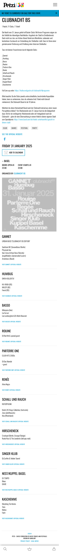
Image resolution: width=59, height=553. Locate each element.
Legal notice (35, 541)
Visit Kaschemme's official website (13, 518)
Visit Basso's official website (11, 321)
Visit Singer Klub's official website (13, 464)
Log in (29, 533)
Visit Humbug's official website (12, 296)
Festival (24, 128)
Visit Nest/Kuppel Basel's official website (15, 490)
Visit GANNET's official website (11, 264)
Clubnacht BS (19, 173)
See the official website (12, 134)
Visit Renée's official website (11, 390)
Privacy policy (25, 541)
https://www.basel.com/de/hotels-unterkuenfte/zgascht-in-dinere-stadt (28, 121)
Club (5, 128)
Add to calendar (13, 153)
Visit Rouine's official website (11, 341)
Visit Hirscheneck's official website (13, 444)
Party (34, 128)
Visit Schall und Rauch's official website (15, 421)
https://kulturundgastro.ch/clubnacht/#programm (32, 90)
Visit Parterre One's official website (13, 370)
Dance (14, 128)
